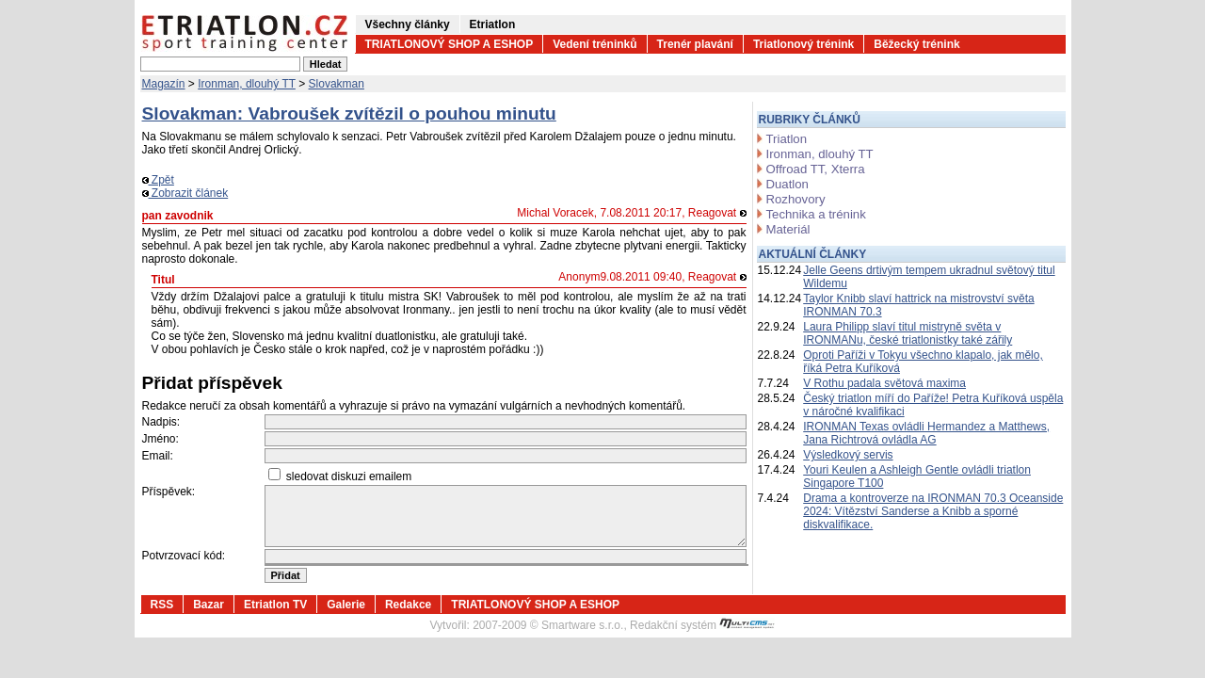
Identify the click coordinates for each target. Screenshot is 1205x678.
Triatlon (786, 139)
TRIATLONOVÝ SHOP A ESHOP (449, 44)
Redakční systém (702, 625)
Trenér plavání (695, 44)
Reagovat (717, 212)
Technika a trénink (816, 214)
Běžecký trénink (916, 44)
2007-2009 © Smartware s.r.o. (548, 625)
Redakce (408, 604)
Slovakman (336, 83)
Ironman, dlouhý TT (247, 83)
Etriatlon (493, 24)
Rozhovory (796, 199)
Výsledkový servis (847, 454)
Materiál (788, 229)
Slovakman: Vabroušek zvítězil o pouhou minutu (349, 113)
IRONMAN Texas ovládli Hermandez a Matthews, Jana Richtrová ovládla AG (926, 433)
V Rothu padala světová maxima (884, 383)
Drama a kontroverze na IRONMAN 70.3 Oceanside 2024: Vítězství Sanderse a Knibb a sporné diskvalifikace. (933, 511)
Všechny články (407, 24)
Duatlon (787, 184)
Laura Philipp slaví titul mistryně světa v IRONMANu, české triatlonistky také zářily (907, 333)
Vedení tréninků (594, 44)
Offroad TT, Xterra (815, 169)
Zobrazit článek (185, 193)
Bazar (208, 604)
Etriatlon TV (275, 604)
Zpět (158, 179)
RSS (162, 604)
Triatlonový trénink (803, 44)
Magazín (163, 83)
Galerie (346, 604)
